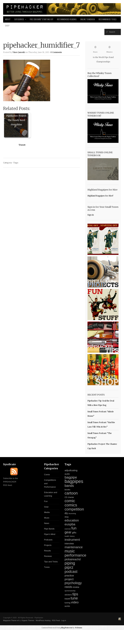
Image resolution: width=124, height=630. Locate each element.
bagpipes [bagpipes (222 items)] (74, 481)
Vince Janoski (19, 52)
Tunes (47, 567)
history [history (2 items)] (72, 536)
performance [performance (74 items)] (75, 555)
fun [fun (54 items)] (73, 528)
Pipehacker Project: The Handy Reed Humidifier (16, 120)
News (46, 523)
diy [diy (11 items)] (66, 513)
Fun (45, 501)
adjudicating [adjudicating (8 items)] (71, 470)
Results (47, 550)
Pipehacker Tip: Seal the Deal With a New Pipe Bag (100, 403)
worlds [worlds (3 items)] (67, 606)
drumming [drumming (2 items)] (72, 513)
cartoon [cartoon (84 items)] (71, 493)
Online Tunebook (87, 19)
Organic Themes (27, 620)
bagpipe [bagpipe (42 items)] (71, 477)
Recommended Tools (107, 19)
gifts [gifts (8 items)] (74, 532)
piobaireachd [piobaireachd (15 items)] (73, 559)
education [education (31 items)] (72, 520)
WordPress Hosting (43, 620)
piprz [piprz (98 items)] (69, 567)
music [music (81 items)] (70, 551)
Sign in (90, 215)
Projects (47, 545)
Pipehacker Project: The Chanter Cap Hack (102, 446)
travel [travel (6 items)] (67, 598)
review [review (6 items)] (76, 587)
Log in (63, 620)
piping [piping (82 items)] (70, 563)
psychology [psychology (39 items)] (73, 583)
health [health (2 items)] (67, 536)
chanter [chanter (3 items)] (71, 497)
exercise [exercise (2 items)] (68, 529)
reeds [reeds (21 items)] (68, 586)
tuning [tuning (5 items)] (67, 602)
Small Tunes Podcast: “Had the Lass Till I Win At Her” (101, 424)
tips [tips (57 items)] (75, 594)
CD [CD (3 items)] (66, 497)
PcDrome (78, 628)
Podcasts (48, 540)
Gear (46, 507)
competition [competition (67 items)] (74, 509)
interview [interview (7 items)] (69, 543)
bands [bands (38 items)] (69, 486)
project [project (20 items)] (69, 579)
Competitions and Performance (50, 483)
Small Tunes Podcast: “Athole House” (100, 414)
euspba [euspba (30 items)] (70, 524)
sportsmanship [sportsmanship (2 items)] (70, 591)
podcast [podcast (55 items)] (71, 572)
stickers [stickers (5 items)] (68, 595)
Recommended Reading (67, 19)
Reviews (48, 556)
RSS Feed (56, 620)
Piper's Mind (49, 534)
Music (46, 518)
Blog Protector (66, 628)
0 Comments (56, 52)
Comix (47, 474)
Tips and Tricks (51, 561)
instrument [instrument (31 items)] (72, 539)
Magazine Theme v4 (11, 620)
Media (47, 512)
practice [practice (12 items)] (69, 575)
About (8, 19)
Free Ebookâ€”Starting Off (41, 19)
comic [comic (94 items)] (70, 501)
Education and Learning (50, 494)
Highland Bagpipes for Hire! (100, 196)
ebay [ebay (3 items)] (67, 517)
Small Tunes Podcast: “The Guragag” (99, 435)
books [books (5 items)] (67, 489)
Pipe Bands (49, 529)
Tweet (22, 144)
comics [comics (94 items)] (71, 505)
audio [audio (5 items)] (67, 474)
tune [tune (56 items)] (74, 598)
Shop (7, 25)
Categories (19, 20)
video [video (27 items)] (75, 602)
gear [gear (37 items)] (68, 532)
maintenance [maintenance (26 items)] (74, 547)
